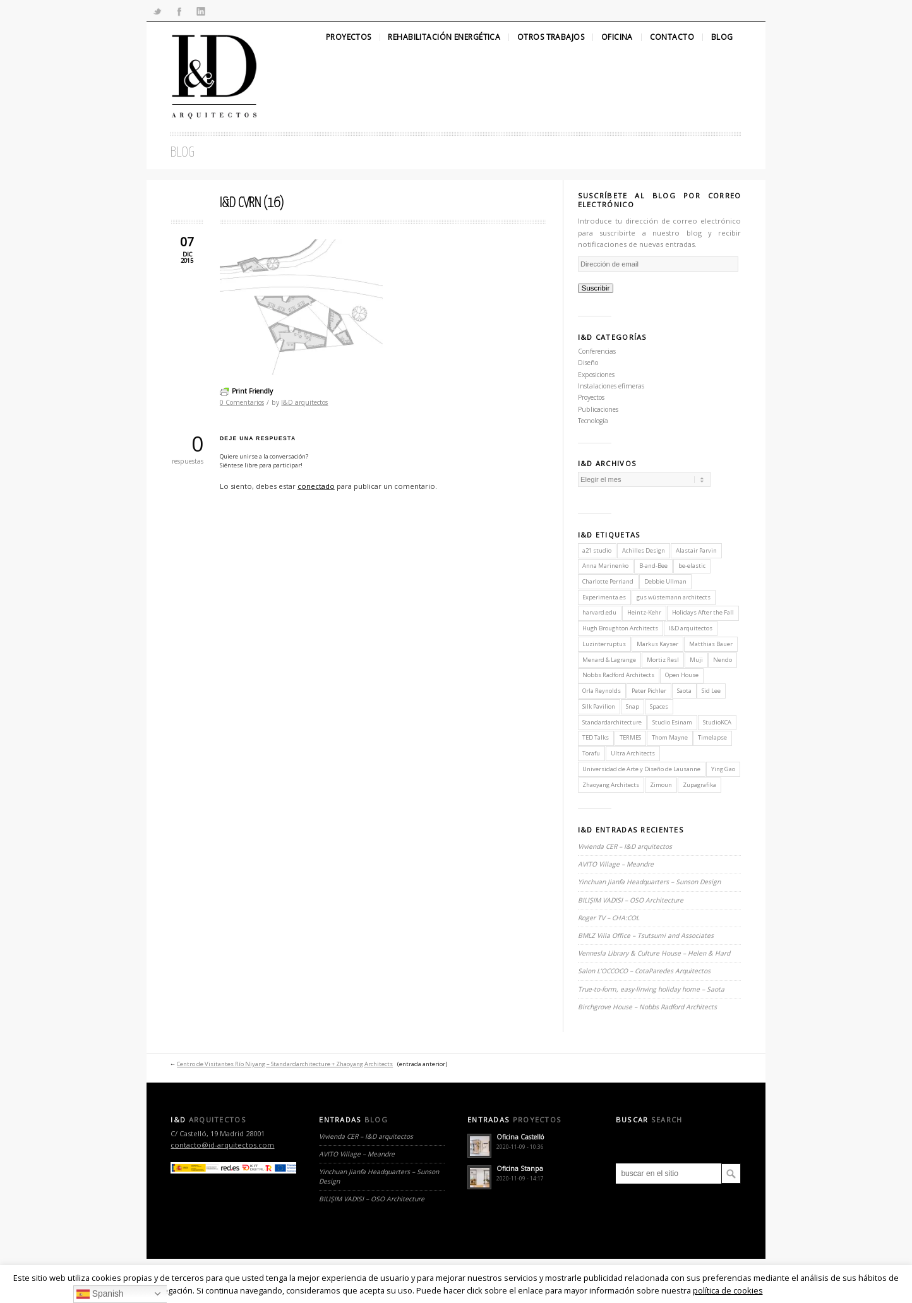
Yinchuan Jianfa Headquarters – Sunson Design (649, 881)
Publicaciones (598, 409)
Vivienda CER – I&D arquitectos (625, 846)
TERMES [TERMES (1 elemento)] (630, 737)
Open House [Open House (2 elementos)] (682, 675)
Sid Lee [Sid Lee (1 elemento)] (711, 691)
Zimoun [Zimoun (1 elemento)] (661, 785)
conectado (316, 486)
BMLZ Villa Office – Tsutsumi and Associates (646, 935)
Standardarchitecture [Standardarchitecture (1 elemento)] (612, 722)
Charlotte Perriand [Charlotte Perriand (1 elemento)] (607, 581)
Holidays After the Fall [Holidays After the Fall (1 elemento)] (703, 612)
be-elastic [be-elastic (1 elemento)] (691, 565)
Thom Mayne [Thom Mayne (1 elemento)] (670, 737)
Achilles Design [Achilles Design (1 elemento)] (643, 550)
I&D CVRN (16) (252, 203)
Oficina (617, 37)
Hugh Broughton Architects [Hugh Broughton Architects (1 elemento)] (620, 628)
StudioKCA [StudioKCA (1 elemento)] (717, 722)
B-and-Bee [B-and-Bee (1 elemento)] (653, 565)
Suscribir (596, 288)
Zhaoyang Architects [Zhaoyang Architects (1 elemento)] (610, 785)
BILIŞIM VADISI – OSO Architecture (630, 900)
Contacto (672, 37)
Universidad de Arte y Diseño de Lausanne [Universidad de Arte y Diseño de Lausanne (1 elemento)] (641, 769)
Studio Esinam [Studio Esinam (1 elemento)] (672, 722)
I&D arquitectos (304, 402)
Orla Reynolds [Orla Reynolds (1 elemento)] (601, 691)
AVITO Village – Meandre (616, 864)
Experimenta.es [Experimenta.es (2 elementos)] (604, 597)
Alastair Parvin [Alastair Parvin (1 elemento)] (696, 550)
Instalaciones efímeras (611, 385)
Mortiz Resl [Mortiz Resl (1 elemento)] (663, 660)
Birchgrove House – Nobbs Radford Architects (647, 1006)
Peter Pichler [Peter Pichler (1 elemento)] (649, 691)
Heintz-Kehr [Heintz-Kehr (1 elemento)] (644, 612)
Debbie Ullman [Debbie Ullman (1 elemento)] (665, 581)
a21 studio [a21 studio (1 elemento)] (596, 550)
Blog (722, 37)
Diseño (588, 362)
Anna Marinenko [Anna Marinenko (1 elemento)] (605, 565)
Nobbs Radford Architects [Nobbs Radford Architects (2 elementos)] (618, 675)
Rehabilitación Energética (444, 37)
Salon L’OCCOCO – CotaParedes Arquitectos (644, 970)
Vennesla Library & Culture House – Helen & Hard (654, 953)
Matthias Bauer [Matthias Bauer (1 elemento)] (711, 644)
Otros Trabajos (550, 37)
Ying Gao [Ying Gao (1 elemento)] (723, 769)
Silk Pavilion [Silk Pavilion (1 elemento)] (598, 706)
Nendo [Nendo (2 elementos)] (722, 660)
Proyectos (348, 37)
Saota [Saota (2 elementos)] (684, 691)
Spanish (99, 1294)
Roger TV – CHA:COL (609, 917)
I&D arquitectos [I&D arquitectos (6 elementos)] (690, 628)
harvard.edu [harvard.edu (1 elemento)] (599, 612)
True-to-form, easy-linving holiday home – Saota (651, 989)
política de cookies (728, 1290)
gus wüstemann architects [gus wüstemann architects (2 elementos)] (674, 597)
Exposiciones (596, 374)
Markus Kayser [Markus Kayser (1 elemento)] (657, 644)
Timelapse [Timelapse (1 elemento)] (712, 737)
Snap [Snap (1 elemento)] (632, 706)
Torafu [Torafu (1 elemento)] (591, 753)
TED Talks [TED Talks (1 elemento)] (595, 737)
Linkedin (201, 10)
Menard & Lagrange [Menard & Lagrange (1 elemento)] (609, 660)
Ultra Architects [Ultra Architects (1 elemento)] (633, 753)
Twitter (157, 10)
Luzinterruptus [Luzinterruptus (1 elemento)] (604, 644)
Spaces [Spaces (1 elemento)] (659, 706)
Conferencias (597, 351)
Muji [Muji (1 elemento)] (696, 660)
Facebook (178, 10)
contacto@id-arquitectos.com (222, 1145)
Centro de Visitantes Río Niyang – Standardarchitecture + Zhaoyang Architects (285, 1064)
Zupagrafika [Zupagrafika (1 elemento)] (699, 785)
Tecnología (593, 420)
